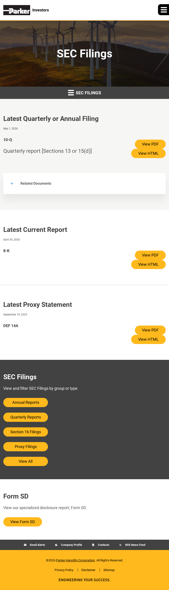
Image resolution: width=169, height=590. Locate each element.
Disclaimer (88, 570)
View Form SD (22, 521)
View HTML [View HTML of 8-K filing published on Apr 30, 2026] (148, 264)
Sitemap (109, 570)
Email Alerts (37, 544)
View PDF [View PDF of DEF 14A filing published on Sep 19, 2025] (150, 330)
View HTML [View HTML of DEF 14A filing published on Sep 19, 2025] (148, 339)
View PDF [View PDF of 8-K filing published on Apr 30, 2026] (150, 255)
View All (26, 461)
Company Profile (71, 544)
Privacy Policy (64, 570)
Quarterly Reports (25, 417)
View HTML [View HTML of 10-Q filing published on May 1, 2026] (148, 153)
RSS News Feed (135, 544)
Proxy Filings (26, 446)
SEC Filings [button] (84, 92)
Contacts (103, 544)
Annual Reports (25, 402)
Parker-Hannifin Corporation (75, 560)
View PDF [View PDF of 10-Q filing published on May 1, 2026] (150, 144)
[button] (163, 9)
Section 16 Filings (25, 432)
